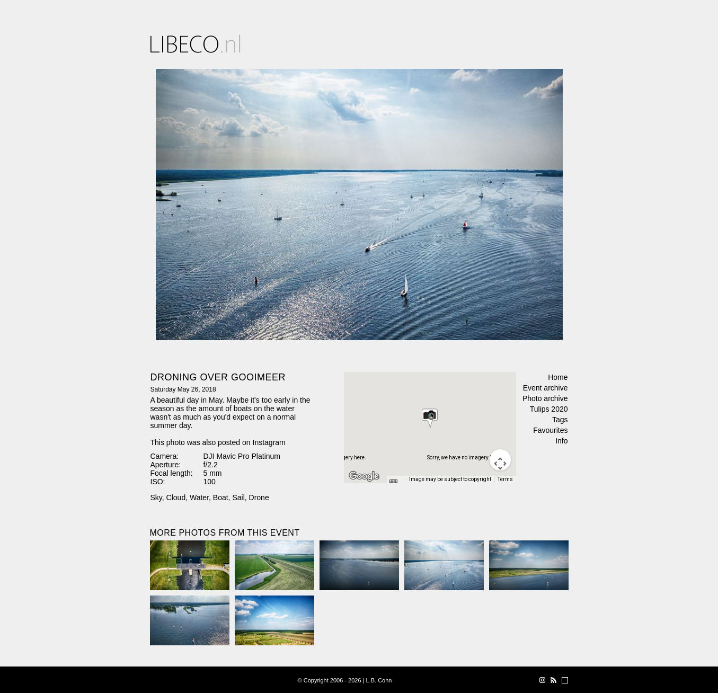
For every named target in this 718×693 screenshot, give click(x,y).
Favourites (550, 430)
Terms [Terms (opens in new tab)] (505, 479)
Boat (220, 497)
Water (199, 497)
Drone (259, 497)
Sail (238, 497)
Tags (560, 419)
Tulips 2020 (549, 409)
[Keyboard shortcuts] (395, 483)
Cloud (176, 497)
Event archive (545, 388)
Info (561, 441)
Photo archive (545, 398)
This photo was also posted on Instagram (218, 442)
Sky (156, 497)
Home (558, 377)
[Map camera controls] (500, 459)
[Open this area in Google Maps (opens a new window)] (364, 476)
